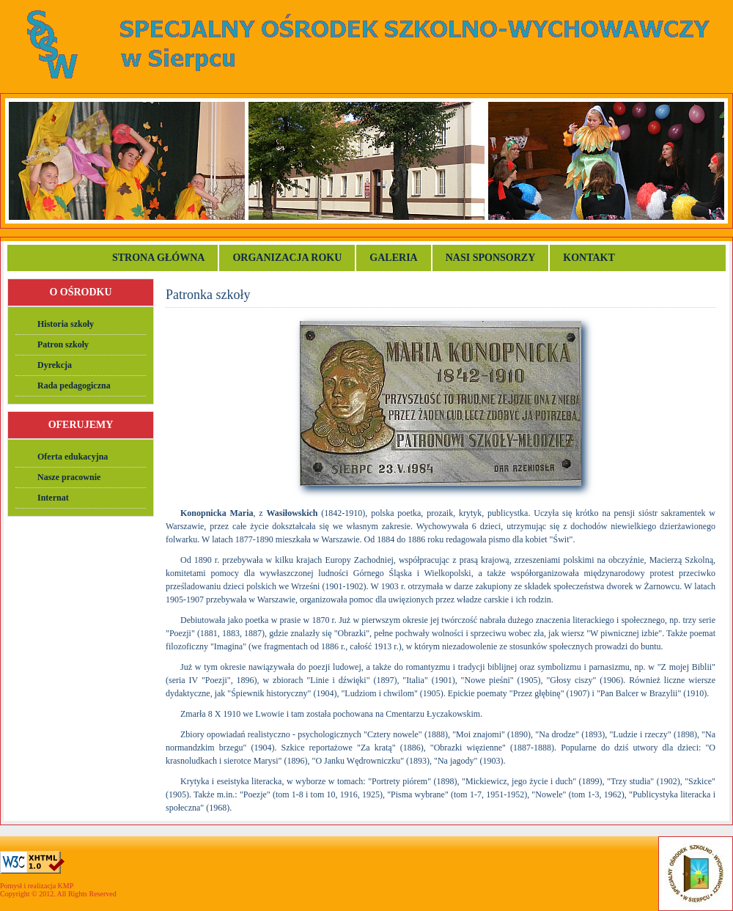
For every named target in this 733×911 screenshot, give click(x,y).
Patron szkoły (63, 344)
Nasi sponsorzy (491, 257)
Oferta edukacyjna (72, 456)
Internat (53, 498)
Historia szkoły (65, 324)
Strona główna (158, 257)
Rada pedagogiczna (74, 385)
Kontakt (590, 257)
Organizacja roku (287, 257)
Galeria (393, 257)
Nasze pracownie (68, 477)
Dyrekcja (54, 365)
